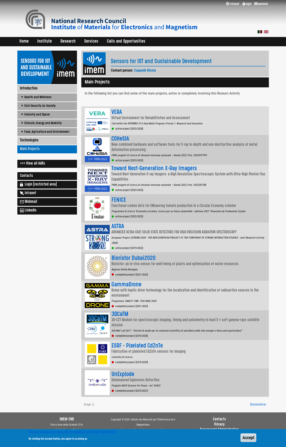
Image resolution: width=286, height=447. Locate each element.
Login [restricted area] (38, 184)
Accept (248, 439)
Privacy (219, 424)
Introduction (29, 88)
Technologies (29, 140)
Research (67, 41)
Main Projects (30, 149)
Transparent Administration (219, 430)
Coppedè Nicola (145, 70)
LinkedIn (28, 210)
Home (24, 41)
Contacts (26, 176)
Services (91, 41)
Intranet (28, 193)
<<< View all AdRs (32, 163)
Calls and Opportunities (126, 41)
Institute (44, 41)
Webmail (28, 202)
